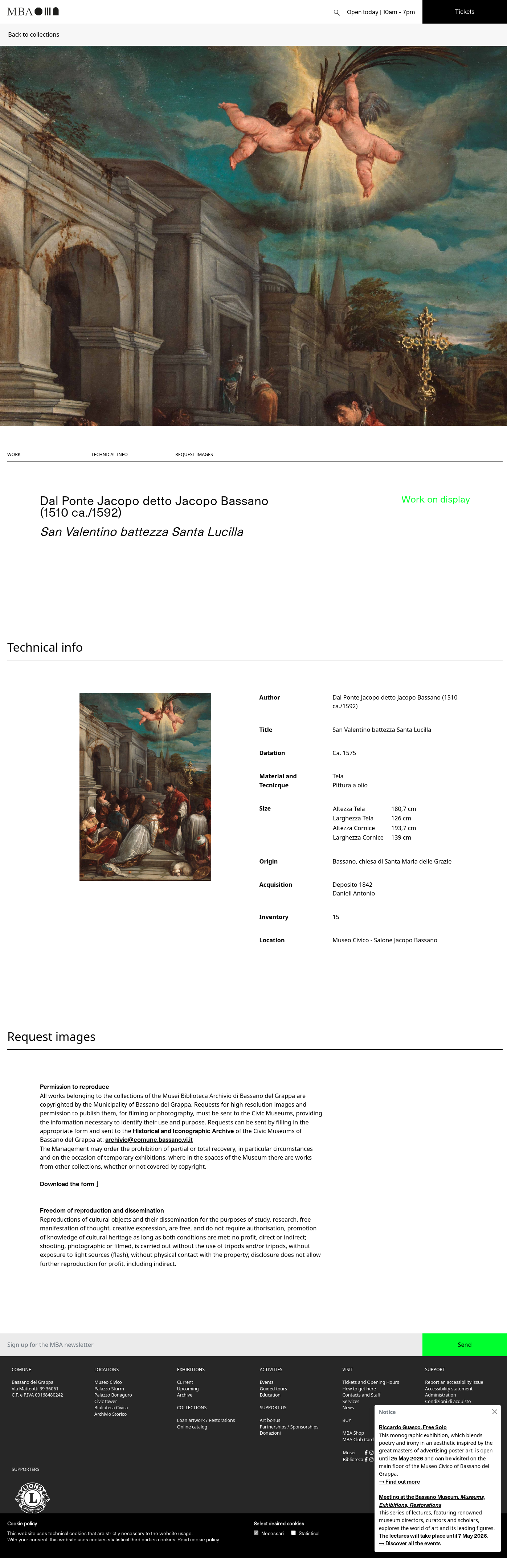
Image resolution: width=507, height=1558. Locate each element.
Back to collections (33, 34)
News (348, 1408)
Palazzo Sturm (109, 1389)
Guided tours (273, 1389)
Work (14, 454)
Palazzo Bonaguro (113, 1395)
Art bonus (270, 1420)
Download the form (67, 1183)
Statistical (309, 1533)
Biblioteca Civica (111, 1408)
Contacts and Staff (362, 1395)
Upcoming (188, 1389)
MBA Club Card (358, 1439)
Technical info (109, 454)
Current (185, 1382)
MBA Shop (353, 1433)
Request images (194, 454)
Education (270, 1395)
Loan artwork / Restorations (206, 1420)
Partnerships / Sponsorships (289, 1427)
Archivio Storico (110, 1414)
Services (351, 1401)
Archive (184, 1395)
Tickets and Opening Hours (371, 1382)
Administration (440, 1395)
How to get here (359, 1389)
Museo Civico (108, 1382)
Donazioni (270, 1433)
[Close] (494, 1412)
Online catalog (192, 1427)
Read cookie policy (198, 1539)
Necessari (272, 1533)
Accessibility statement (449, 1389)
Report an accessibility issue (454, 1382)
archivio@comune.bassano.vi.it (149, 1139)
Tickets (464, 11)
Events (267, 1382)
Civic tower (105, 1401)
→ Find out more (399, 1482)
